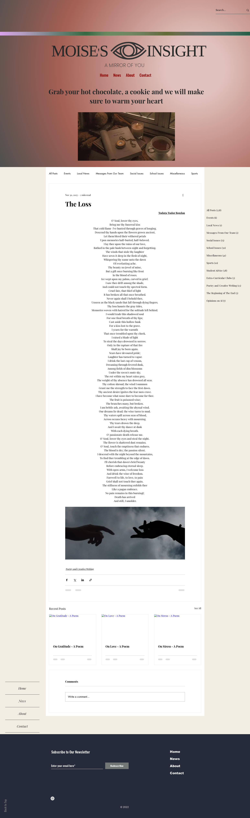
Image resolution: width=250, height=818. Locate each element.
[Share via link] (90, 580)
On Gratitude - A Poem (68, 646)
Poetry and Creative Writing (80, 569)
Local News (83, 173)
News (22, 701)
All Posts (53, 173)
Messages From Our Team (110, 173)
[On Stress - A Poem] (177, 627)
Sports (194, 173)
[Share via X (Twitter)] (74, 580)
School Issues (157, 173)
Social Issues (136, 173)
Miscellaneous (177, 173)
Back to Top (5, 805)
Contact (22, 726)
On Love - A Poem (117, 646)
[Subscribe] (117, 766)
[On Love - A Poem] (125, 627)
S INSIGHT (153, 51)
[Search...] (228, 10)
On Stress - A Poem (171, 646)
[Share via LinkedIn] (82, 580)
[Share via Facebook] (66, 580)
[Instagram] (52, 798)
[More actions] (183, 195)
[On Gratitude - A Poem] (72, 627)
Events (67, 173)
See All (197, 608)
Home (22, 688)
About (22, 713)
